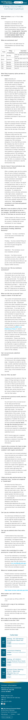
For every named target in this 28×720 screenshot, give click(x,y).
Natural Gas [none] (17, 9)
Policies (13, 714)
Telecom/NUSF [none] (14, 6)
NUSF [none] (25, 16)
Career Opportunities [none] (20, 13)
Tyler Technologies (12, 712)
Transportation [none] (6, 9)
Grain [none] (25, 9)
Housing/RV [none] (7, 13)
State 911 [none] (24, 6)
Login (18, 714)
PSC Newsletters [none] (16, 16)
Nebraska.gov (4, 714)
